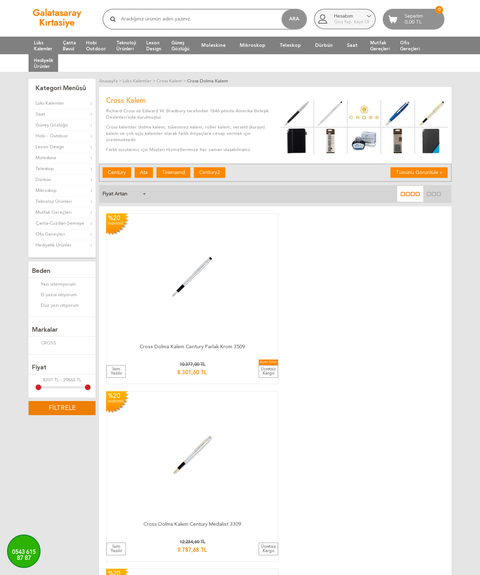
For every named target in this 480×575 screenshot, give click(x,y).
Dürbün (324, 45)
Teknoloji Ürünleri (54, 201)
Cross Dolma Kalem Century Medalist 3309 (232, 284)
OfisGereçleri (410, 46)
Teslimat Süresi (188, 474)
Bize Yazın (395, 457)
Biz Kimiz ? (395, 491)
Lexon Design (50, 147)
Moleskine (213, 45)
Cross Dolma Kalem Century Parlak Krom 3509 (146, 284)
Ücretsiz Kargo (188, 491)
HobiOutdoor (96, 46)
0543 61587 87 (24, 555)
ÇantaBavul (69, 46)
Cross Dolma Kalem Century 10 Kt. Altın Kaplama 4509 (405, 284)
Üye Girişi (324, 483)
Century (117, 172)
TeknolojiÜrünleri (126, 46)
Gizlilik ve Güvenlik (263, 500)
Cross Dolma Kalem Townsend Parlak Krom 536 (318, 284)
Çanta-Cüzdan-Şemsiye (60, 223)
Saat (352, 45)
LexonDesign (153, 46)
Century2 (209, 172)
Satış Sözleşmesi (261, 483)
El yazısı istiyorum (54, 295)
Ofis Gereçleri (50, 234)
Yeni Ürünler (326, 474)
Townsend (173, 172)
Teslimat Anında (189, 483)
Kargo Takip (185, 457)
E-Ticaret (219, 566)
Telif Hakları (256, 491)
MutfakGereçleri (380, 46)
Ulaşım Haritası (399, 466)
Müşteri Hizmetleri (333, 466)
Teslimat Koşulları (261, 466)
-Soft (205, 566)
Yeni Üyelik (325, 491)
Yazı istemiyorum (54, 284)
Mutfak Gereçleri (54, 212)
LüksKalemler (43, 46)
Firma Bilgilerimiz (402, 483)
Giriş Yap (343, 22)
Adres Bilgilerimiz (402, 500)
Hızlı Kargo (184, 500)
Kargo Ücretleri (189, 466)
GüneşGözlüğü (180, 46)
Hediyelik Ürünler (54, 245)
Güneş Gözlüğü (52, 125)
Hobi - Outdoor (52, 136)
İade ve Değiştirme (264, 457)
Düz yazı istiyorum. (56, 306)
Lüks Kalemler (50, 103)
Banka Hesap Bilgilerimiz (410, 474)
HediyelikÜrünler (43, 63)
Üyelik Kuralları (259, 474)
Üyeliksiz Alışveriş (332, 500)
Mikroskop (252, 45)
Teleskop (290, 45)
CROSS (44, 343)
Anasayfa (323, 457)
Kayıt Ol (361, 22)
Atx (144, 172)
